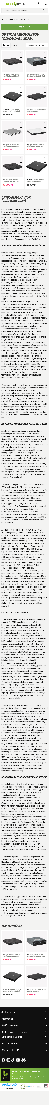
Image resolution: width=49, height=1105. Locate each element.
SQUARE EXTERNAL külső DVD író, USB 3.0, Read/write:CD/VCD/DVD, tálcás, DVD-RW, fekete (12, 77)
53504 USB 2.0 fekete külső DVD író (35, 180)
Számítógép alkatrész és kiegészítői (17, 19)
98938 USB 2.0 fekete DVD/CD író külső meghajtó (12, 111)
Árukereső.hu (9, 1088)
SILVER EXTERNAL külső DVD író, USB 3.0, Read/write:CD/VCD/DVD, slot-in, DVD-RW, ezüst (12, 147)
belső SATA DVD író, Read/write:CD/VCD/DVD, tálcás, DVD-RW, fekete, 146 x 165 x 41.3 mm (36, 77)
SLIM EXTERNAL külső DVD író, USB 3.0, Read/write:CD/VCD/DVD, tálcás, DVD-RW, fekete (36, 112)
